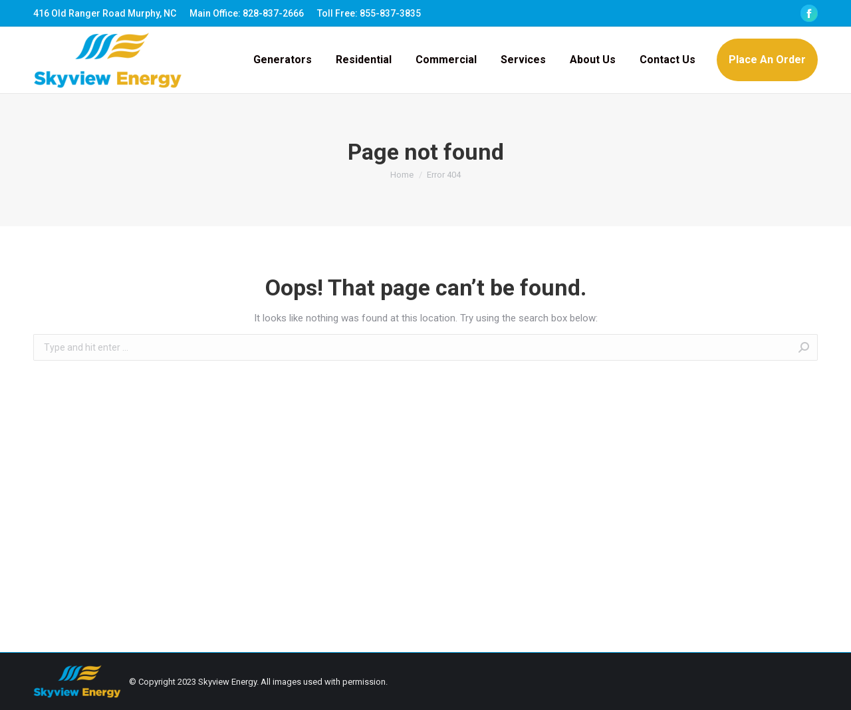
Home (402, 175)
